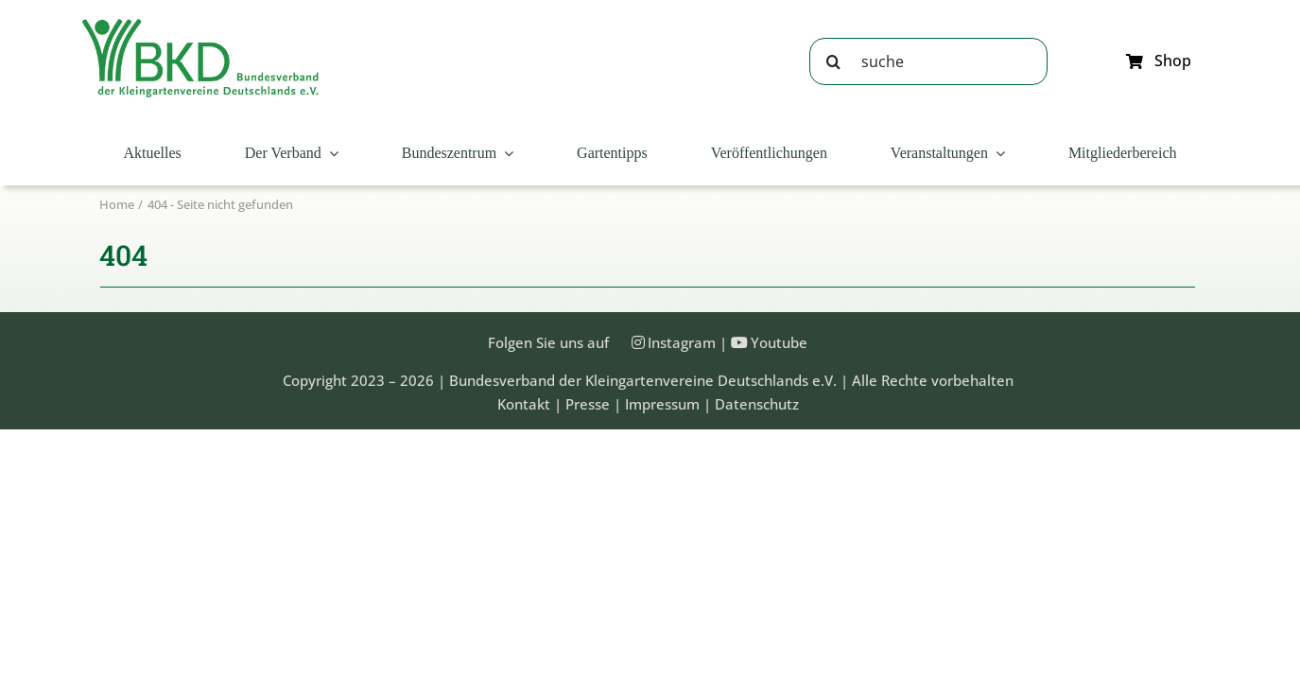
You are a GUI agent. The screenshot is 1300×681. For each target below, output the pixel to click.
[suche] (928, 61)
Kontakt (523, 403)
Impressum (662, 403)
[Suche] (833, 61)
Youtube (779, 342)
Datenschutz (757, 403)
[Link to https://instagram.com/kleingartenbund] (638, 342)
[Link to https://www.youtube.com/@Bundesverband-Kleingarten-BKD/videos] (739, 342)
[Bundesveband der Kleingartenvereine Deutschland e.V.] (200, 25)
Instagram (682, 342)
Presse (587, 403)
